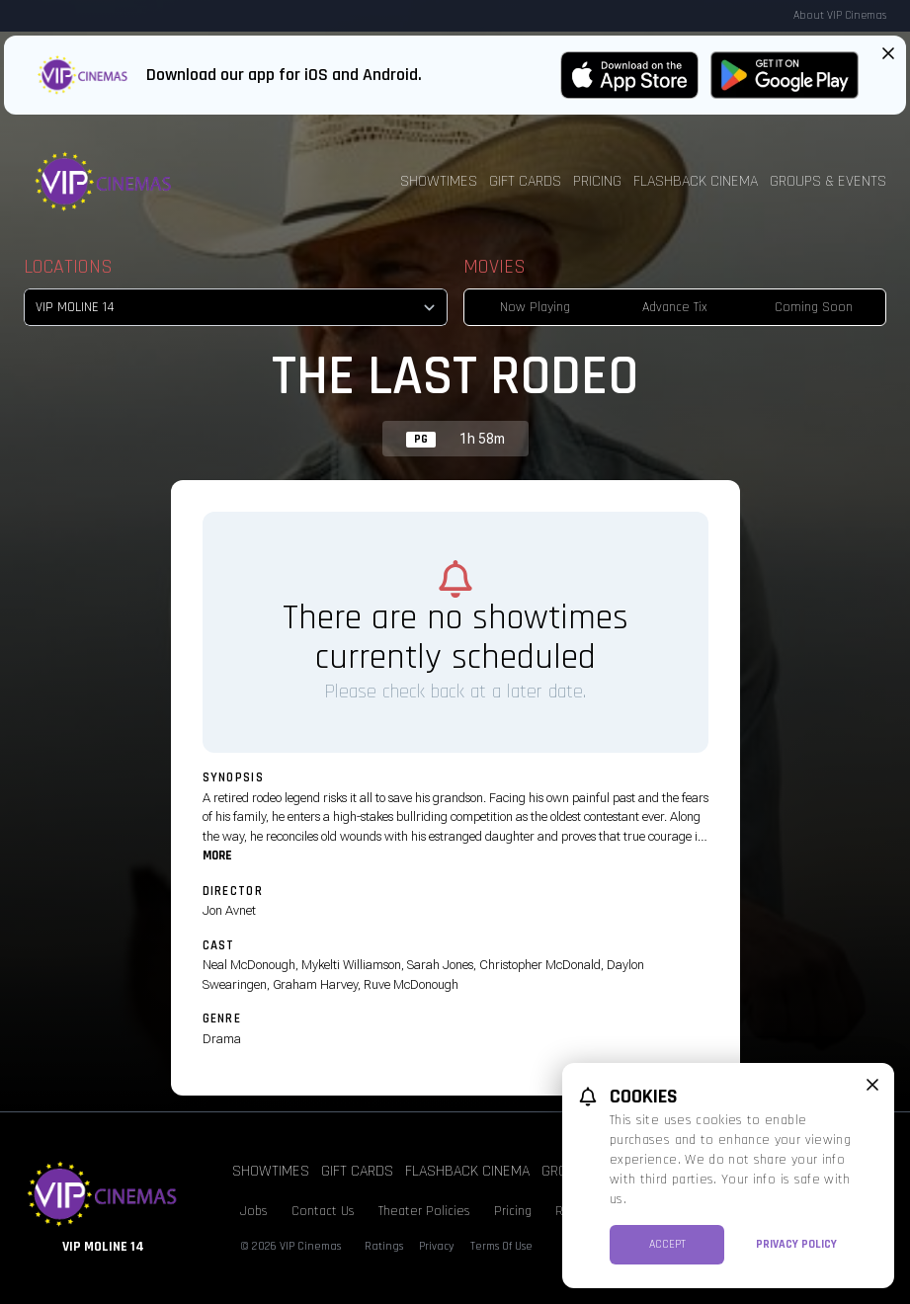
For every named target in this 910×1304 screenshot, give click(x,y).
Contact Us (323, 1211)
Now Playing (535, 307)
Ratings (384, 1246)
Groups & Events (828, 181)
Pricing (597, 181)
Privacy (437, 1246)
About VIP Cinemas (839, 15)
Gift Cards (525, 181)
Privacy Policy (796, 1244)
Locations (68, 267)
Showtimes (438, 181)
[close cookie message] (872, 1085)
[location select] (236, 307)
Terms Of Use (501, 1246)
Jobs (254, 1211)
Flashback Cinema (695, 181)
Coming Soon (814, 307)
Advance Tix (674, 307)
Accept (667, 1244)
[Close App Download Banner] (888, 53)
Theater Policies (424, 1211)
